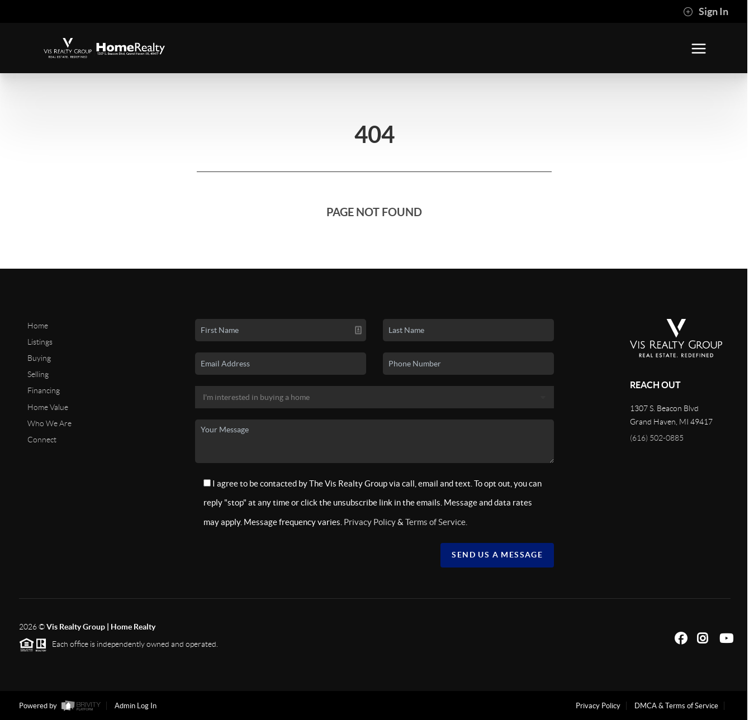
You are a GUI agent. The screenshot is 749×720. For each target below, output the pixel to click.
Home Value (47, 407)
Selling (38, 374)
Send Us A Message (497, 554)
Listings (40, 341)
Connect (41, 439)
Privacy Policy (370, 522)
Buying (39, 358)
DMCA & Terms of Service (676, 706)
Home (37, 325)
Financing (43, 390)
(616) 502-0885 (657, 437)
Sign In (705, 11)
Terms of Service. (436, 522)
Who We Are (49, 423)
